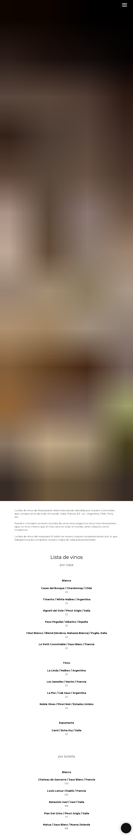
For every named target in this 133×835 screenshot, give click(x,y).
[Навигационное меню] (124, 5)
